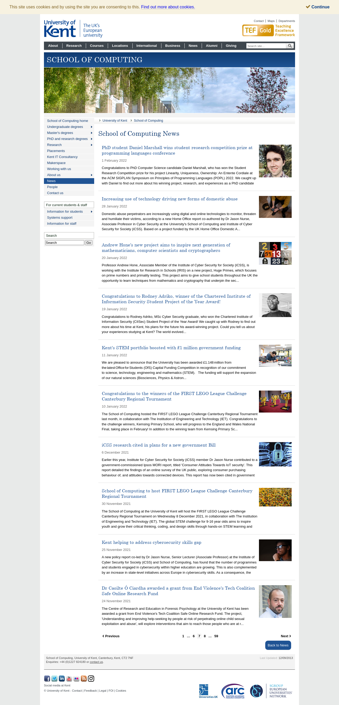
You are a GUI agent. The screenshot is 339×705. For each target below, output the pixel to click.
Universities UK (209, 691)
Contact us (55, 193)
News (193, 46)
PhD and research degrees (67, 139)
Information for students (65, 211)
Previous (112, 636)
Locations (120, 46)
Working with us (59, 169)
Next (284, 636)
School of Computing (148, 120)
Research (74, 46)
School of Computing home (67, 121)
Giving (231, 46)
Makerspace (56, 163)
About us (53, 175)
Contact (259, 20)
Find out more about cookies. (168, 7)
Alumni (211, 46)
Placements (56, 151)
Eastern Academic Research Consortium (234, 691)
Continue (318, 7)
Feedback (90, 690)
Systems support (59, 217)
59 (216, 636)
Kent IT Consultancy (62, 157)
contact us (96, 661)
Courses (97, 46)
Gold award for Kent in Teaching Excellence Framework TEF (249, 30)
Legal (102, 690)
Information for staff (61, 223)
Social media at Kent (57, 685)
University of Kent (115, 120)
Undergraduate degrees (65, 127)
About (53, 46)
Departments (287, 20)
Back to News (278, 645)
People (52, 187)
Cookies (121, 690)
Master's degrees (60, 133)
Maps (271, 20)
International (147, 46)
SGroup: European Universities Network (271, 691)
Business (172, 46)
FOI (111, 690)
